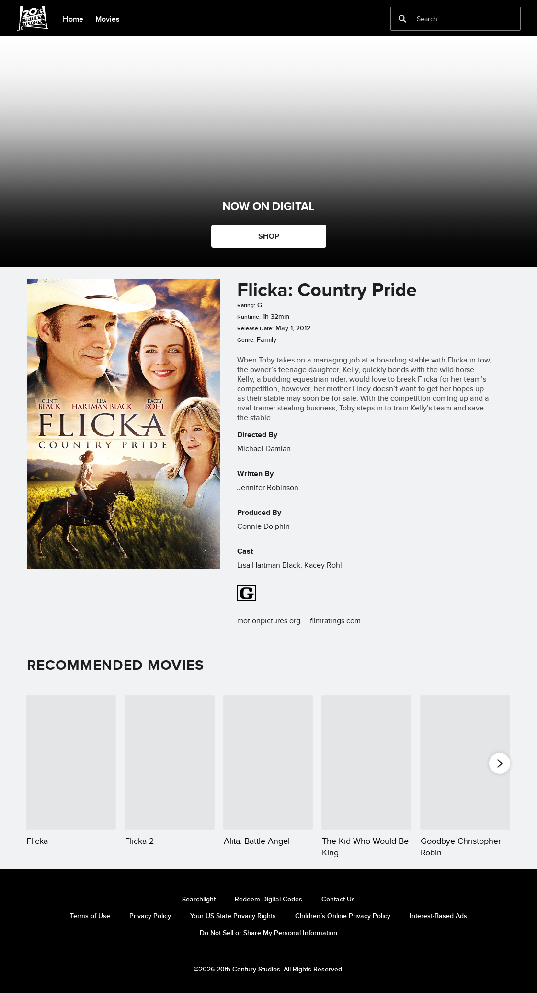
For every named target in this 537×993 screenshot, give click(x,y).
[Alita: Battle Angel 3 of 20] (268, 762)
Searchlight (199, 899)
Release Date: (255, 328)
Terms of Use (90, 916)
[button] (499, 762)
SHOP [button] (268, 236)
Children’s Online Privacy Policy (342, 916)
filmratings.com (335, 620)
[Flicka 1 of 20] (70, 762)
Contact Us (338, 899)
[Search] (449, 18)
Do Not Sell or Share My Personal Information (268, 932)
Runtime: (249, 317)
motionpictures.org (268, 620)
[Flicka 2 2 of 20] (169, 762)
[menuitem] (72, 18)
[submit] (402, 18)
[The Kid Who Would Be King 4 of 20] (366, 762)
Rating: (246, 305)
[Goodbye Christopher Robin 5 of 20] (465, 762)
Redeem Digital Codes (268, 899)
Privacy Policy (150, 916)
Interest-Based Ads (438, 916)
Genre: (246, 340)
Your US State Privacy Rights (233, 916)
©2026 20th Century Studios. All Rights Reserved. (268, 969)
